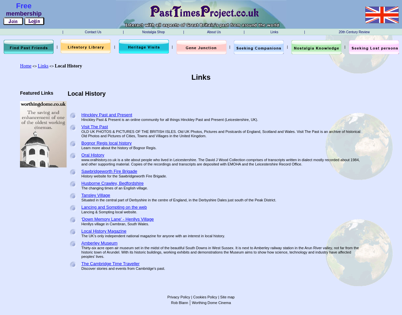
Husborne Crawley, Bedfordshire (112, 183)
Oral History (92, 155)
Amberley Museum (99, 243)
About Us (214, 32)
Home (25, 65)
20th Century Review (354, 32)
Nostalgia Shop (153, 32)
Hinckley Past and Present (106, 114)
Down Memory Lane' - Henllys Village (118, 219)
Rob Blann (179, 303)
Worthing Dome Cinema (211, 303)
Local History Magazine (103, 231)
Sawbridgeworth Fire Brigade (109, 171)
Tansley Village (95, 195)
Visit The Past (94, 126)
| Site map (225, 297)
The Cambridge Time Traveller (110, 263)
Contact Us (93, 32)
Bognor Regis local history (106, 143)
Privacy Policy (179, 297)
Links (274, 32)
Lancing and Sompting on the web (114, 207)
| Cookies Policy (203, 297)
